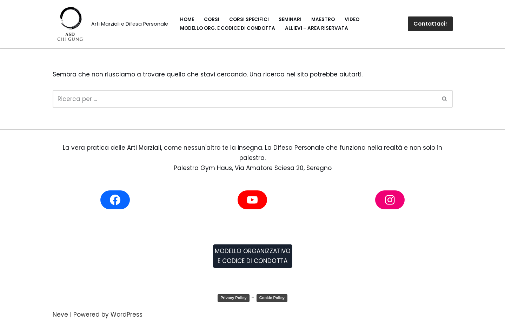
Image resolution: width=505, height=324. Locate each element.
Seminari (290, 19)
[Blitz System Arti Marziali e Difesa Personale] (110, 23)
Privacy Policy (233, 298)
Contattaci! (430, 24)
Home (187, 19)
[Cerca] (245, 99)
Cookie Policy (272, 298)
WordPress (126, 314)
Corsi (211, 19)
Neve (60, 314)
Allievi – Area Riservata (316, 28)
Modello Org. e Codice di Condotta (227, 28)
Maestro (323, 19)
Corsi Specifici (249, 19)
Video (352, 19)
